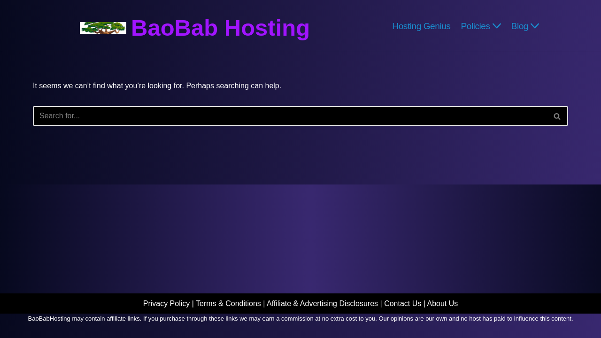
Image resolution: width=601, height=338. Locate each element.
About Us (442, 303)
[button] (497, 26)
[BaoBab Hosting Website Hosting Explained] (195, 27)
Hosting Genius (421, 26)
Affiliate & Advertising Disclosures (322, 303)
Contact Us (402, 303)
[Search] (290, 116)
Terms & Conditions (228, 303)
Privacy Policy (166, 303)
